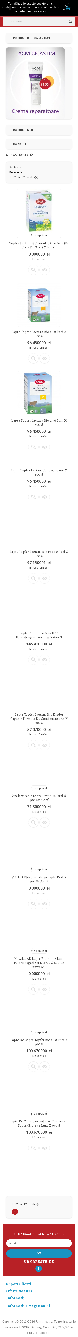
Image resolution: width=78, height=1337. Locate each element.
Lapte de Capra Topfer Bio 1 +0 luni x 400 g (39, 1042)
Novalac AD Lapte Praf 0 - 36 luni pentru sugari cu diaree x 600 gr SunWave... (39, 962)
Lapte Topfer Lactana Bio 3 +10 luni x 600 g (39, 472)
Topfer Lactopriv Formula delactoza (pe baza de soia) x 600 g (39, 245)
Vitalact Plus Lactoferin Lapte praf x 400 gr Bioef (39, 879)
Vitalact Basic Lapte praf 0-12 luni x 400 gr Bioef (39, 798)
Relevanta (39, 172)
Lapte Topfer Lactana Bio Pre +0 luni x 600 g (39, 554)
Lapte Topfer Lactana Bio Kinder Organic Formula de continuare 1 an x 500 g (39, 718)
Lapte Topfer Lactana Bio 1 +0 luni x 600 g (39, 334)
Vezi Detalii (39, 11)
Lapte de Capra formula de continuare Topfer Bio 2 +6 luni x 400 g (39, 1123)
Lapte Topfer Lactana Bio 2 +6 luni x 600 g (39, 422)
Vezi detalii (33, 270)
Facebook (38, 1269)
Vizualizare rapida (44, 270)
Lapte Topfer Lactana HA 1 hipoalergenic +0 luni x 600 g (39, 635)
